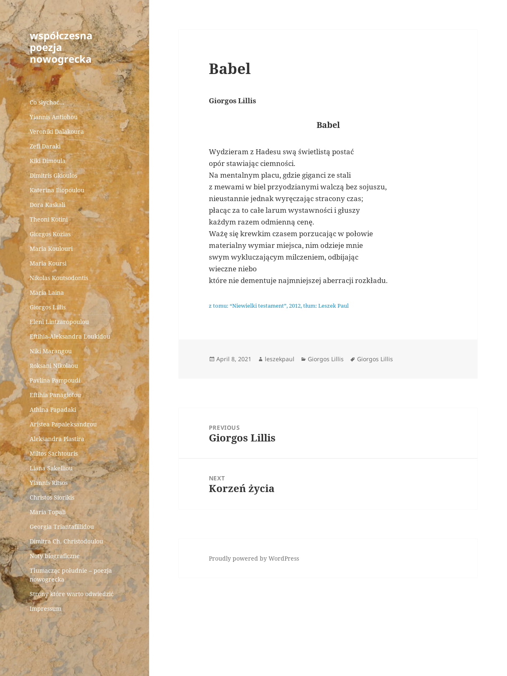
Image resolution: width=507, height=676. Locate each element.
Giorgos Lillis (48, 307)
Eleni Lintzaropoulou (59, 322)
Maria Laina (47, 292)
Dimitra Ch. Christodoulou (66, 541)
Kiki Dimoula (48, 161)
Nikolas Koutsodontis (59, 278)
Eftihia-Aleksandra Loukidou (71, 336)
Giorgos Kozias (50, 234)
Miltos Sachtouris (54, 453)
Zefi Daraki (45, 146)
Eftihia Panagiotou (55, 395)
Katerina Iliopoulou (57, 190)
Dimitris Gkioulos (53, 175)
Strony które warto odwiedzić (72, 594)
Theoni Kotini (49, 219)
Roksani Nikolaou (54, 366)
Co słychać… (47, 102)
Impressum (45, 608)
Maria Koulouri (51, 249)
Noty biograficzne (55, 556)
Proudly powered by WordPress (254, 558)
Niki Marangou (51, 351)
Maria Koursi (48, 263)
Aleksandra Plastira (57, 439)
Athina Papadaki (53, 409)
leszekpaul (279, 359)
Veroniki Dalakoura (57, 131)
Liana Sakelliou (51, 468)
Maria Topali (48, 512)
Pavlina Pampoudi (55, 380)
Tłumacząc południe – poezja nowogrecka (71, 574)
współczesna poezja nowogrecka (61, 47)
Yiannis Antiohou (54, 117)
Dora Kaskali (47, 205)
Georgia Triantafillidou (62, 527)
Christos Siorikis (52, 497)
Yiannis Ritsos (49, 483)
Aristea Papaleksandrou (63, 424)
